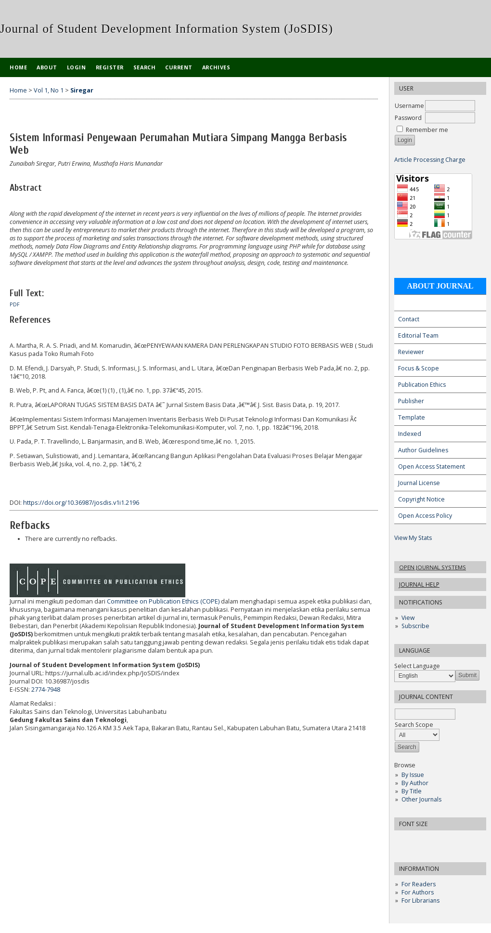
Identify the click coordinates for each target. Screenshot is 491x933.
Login (76, 67)
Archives (216, 67)
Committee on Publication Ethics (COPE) (163, 601)
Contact (408, 319)
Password (408, 118)
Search (144, 67)
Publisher (411, 401)
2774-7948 (45, 689)
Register (110, 67)
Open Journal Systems (432, 567)
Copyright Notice (421, 499)
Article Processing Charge (429, 160)
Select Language (417, 666)
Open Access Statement (431, 466)
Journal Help (419, 584)
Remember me (427, 130)
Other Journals (421, 799)
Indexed (409, 434)
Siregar (81, 90)
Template (411, 417)
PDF (15, 304)
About (47, 67)
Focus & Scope (418, 368)
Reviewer (411, 352)
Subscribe (415, 626)
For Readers (418, 884)
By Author (414, 783)
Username (409, 106)
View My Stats (413, 538)
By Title (411, 791)
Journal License (419, 483)
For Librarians (420, 900)
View (407, 618)
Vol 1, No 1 (49, 90)
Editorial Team (418, 335)
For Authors (417, 892)
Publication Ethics (422, 385)
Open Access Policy (425, 516)
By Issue (412, 775)
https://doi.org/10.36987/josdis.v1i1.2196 (81, 503)
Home (18, 67)
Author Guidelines (423, 450)
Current (179, 67)
